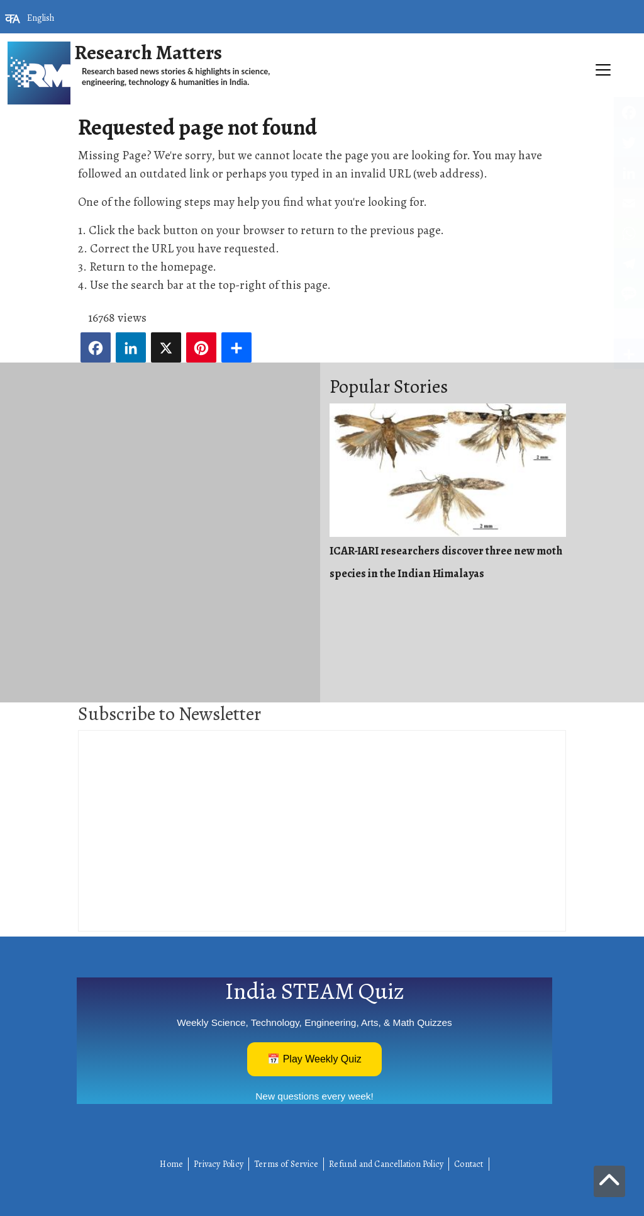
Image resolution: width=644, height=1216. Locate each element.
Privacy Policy (218, 1164)
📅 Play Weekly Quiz (314, 1059)
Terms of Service (286, 1164)
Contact (468, 1164)
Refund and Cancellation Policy (386, 1164)
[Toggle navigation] (322, 111)
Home (171, 1164)
